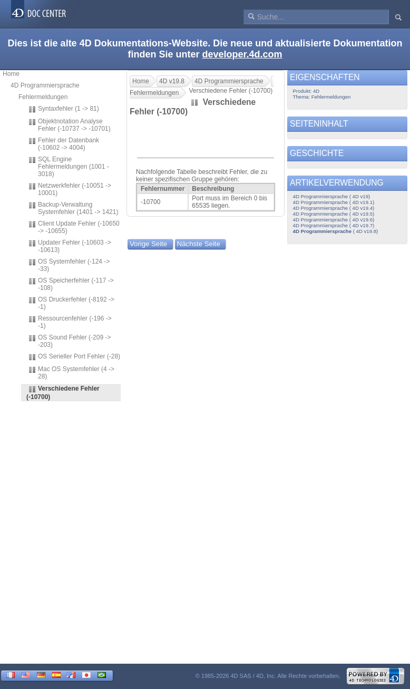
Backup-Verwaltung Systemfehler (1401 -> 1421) (73, 208)
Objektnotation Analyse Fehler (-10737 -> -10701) (69, 125)
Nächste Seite (198, 244)
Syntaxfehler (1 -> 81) (63, 109)
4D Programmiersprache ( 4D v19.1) (334, 202)
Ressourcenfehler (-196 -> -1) (70, 322)
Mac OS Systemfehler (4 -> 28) (71, 372)
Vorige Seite (148, 244)
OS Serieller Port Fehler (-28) (74, 357)
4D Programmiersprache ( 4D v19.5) (334, 214)
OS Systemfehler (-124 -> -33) (69, 265)
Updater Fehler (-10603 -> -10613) (69, 246)
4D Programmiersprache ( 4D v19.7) (334, 225)
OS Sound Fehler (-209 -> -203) (69, 341)
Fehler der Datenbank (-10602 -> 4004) (63, 144)
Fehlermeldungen (42, 97)
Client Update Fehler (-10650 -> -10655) (74, 227)
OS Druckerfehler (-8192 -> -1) (71, 303)
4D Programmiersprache (45, 85)
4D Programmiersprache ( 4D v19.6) (334, 219)
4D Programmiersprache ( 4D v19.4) (334, 208)
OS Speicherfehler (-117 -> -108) (71, 284)
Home (11, 73)
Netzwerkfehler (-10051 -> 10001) (69, 189)
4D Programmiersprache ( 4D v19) (331, 196)
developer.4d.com (242, 54)
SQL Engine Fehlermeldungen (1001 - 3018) (68, 167)
